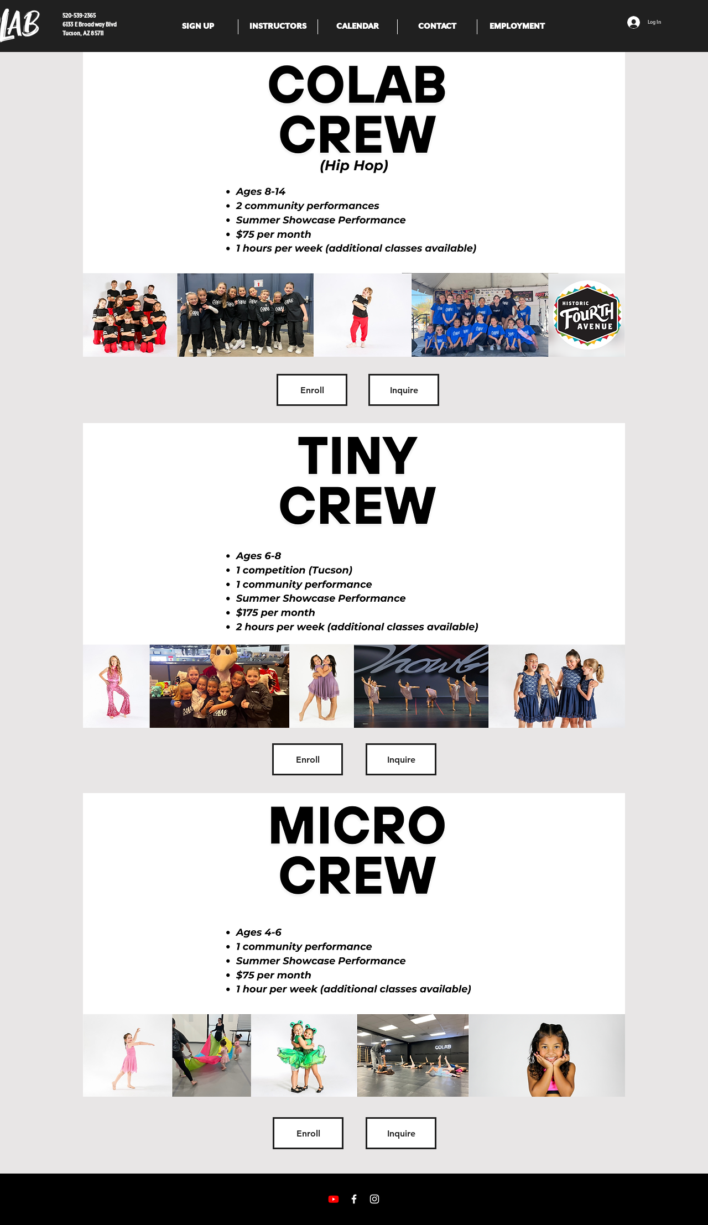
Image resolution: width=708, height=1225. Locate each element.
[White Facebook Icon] (354, 1199)
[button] (198, 26)
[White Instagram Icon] (374, 1199)
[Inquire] (403, 390)
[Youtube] (333, 1199)
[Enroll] (312, 390)
